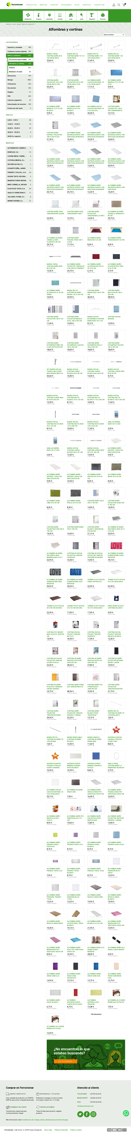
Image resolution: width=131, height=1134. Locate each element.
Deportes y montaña (19, 47)
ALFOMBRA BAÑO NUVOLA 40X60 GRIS (95, 896)
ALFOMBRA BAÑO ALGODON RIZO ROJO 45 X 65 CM (95, 266)
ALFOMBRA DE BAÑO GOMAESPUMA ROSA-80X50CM (116, 555)
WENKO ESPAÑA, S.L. (19, 201)
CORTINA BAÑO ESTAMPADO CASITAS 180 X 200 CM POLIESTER (75, 345)
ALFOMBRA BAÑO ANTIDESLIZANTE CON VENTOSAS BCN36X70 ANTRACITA (95, 161)
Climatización (28, 16)
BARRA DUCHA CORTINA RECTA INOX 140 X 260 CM (95, 424)
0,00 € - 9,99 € (19, 120)
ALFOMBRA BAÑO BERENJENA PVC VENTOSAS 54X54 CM (116, 923)
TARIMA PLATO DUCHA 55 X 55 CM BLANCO (96, 607)
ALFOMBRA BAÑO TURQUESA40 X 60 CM (116, 239)
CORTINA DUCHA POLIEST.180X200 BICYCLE (73, 634)
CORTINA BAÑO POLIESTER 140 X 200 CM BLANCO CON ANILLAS (55, 82)
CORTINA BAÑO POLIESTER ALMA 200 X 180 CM (116, 503)
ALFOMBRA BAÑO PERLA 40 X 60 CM (74, 502)
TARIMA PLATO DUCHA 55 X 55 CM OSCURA (75, 607)
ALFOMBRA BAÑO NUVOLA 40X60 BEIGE (55, 922)
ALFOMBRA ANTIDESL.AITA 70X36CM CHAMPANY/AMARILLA (96, 1002)
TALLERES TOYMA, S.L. (19, 197)
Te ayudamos (65, 1061)
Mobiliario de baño (20, 72)
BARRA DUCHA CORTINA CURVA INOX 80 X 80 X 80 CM (55, 398)
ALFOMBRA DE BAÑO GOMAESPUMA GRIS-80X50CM (54, 582)
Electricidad (49, 16)
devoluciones (50, 1120)
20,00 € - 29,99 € (19, 128)
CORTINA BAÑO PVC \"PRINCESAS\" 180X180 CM (95, 687)
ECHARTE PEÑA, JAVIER (19, 168)
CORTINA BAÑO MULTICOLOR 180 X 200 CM (115, 292)
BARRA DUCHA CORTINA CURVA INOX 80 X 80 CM (116, 371)
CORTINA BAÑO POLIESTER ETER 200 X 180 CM (55, 529)
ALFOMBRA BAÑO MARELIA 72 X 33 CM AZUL (115, 82)
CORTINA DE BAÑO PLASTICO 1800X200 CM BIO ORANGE (54, 687)
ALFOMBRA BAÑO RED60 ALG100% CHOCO (53, 818)
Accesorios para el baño (20, 60)
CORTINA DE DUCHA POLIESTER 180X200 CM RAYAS (74, 555)
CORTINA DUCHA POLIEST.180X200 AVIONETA (94, 634)
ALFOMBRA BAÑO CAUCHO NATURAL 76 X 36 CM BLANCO (95, 82)
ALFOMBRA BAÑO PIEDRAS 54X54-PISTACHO (53, 844)
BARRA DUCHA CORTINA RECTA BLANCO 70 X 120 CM (75, 398)
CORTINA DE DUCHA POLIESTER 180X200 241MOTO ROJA (54, 660)
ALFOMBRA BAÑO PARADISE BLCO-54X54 (114, 871)
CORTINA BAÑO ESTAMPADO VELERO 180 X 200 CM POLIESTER (116, 345)
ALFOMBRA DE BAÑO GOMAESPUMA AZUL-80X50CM (75, 582)
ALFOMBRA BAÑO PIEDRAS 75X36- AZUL (95, 870)
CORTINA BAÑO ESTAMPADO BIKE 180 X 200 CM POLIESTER (55, 345)
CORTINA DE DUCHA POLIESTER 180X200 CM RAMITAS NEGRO (95, 555)
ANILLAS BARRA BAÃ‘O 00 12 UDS (114, 423)
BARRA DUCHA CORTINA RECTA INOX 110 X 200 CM (75, 424)
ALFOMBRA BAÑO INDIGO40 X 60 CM (94, 239)
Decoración (19, 88)
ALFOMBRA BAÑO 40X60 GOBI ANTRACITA (73, 976)
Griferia (20, 68)
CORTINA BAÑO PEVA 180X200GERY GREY (75, 213)
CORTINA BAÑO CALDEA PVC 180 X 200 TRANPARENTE (115, 108)
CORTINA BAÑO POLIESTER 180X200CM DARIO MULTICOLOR (54, 713)
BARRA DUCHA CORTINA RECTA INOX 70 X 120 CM (55, 424)
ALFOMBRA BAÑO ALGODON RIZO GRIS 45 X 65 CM (115, 266)
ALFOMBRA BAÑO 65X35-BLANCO (53, 1001)
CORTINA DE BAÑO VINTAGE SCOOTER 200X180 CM (74, 660)
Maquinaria (92, 16)
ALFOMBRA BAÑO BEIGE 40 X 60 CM (114, 475)
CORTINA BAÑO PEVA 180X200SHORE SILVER (55, 213)
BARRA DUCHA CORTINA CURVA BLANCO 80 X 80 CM (74, 371)
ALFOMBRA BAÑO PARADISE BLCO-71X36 (73, 897)
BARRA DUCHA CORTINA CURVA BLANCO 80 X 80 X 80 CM (95, 371)
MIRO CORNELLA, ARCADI (19, 185)
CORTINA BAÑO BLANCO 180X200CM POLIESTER (95, 529)
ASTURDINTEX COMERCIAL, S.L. (19, 148)
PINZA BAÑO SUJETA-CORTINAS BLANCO (116, 607)
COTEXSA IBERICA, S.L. (19, 160)
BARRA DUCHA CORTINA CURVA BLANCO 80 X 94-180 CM (75, 450)
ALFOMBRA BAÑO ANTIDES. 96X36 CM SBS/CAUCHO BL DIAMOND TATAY (74, 477)
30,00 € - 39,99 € (19, 132)
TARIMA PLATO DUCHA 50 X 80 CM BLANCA (116, 581)
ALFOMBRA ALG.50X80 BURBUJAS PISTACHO (116, 1001)
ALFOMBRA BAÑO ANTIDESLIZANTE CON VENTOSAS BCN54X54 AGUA (95, 135)
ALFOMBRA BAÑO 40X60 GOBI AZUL (94, 975)
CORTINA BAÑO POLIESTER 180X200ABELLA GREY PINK (95, 214)
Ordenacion (19, 84)
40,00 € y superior (19, 136)
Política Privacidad (61, 1130)
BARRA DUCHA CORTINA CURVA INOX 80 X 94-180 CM (95, 450)
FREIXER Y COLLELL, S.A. (19, 172)
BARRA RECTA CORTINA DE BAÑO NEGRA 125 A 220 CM (75, 292)
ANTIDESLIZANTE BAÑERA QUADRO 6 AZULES (94, 766)
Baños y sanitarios (28, 24)
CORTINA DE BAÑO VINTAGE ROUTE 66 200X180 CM (94, 660)
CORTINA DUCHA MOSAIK (114, 318)
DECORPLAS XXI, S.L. (19, 164)
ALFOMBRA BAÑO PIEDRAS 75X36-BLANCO (73, 871)
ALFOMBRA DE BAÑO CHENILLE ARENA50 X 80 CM (116, 214)
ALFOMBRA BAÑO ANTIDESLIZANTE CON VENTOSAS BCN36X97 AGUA (55, 187)
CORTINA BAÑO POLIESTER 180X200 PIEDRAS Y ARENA (74, 713)
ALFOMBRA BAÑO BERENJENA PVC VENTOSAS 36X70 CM (55, 950)
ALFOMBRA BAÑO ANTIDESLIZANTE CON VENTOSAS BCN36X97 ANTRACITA (75, 187)
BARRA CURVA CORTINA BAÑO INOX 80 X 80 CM (54, 266)
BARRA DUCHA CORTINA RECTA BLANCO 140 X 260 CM (116, 398)
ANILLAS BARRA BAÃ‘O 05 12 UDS (53, 449)
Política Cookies (76, 1130)
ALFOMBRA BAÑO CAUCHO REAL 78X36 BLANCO (75, 923)
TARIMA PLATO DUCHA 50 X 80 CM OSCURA (55, 607)
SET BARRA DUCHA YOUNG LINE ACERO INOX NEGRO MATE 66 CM (55, 371)
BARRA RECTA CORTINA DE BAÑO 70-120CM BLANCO (116, 713)
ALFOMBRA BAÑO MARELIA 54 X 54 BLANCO (73, 108)
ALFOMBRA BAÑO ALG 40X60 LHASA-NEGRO (116, 949)
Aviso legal (48, 1130)
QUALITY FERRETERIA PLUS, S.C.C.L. (20, 193)
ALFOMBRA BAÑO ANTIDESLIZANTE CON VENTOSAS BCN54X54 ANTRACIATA (116, 135)
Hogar (71, 16)
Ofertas (54, 5)
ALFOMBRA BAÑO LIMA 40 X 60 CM (53, 502)
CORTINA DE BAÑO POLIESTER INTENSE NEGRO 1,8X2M (115, 660)
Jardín (81, 16)
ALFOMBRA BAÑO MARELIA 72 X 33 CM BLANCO (54, 108)
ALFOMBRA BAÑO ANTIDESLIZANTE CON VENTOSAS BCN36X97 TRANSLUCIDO (116, 161)
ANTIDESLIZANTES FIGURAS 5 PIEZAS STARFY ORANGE (54, 766)
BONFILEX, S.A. (19, 152)
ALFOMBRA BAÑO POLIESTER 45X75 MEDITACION (94, 818)
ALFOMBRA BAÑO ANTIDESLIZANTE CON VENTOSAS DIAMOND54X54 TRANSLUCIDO (116, 187)
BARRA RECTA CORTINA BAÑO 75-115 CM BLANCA (75, 56)
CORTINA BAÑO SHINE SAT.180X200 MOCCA (75, 686)
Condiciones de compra (30, 1120)
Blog (77, 5)
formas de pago (62, 1120)
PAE (19, 96)
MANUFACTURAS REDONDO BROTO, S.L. (20, 181)
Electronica (19, 76)
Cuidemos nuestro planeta (19, 51)
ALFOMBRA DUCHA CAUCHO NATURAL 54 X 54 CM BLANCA (55, 792)
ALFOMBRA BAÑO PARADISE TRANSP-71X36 (54, 897)
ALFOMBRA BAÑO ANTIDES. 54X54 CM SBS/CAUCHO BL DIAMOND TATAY (115, 450)
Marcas (43, 5)
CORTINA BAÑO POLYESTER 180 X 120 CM (55, 319)
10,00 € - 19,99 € (19, 124)
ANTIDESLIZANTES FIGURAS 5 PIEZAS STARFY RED (115, 739)
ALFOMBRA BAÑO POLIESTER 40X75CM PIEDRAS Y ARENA (116, 818)
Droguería (38, 16)
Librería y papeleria (19, 100)
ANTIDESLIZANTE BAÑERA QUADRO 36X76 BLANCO (73, 766)
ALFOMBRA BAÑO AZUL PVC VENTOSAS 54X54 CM (75, 950)
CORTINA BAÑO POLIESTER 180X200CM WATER (115, 687)
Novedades (66, 5)
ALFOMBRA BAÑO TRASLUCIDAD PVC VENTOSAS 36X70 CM (95, 792)
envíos (42, 1120)
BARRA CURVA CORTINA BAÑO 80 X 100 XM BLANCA (54, 56)
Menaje (19, 80)
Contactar (99, 5)
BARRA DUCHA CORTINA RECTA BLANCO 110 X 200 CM (95, 398)
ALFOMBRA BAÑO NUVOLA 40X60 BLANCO (114, 897)
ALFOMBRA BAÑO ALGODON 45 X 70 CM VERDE (55, 292)
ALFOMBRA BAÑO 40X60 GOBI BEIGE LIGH (114, 976)
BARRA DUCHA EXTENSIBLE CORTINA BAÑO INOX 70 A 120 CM (95, 319)
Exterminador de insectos (19, 104)
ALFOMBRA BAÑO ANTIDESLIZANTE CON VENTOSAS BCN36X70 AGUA (75, 161)
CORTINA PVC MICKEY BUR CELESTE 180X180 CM (55, 634)
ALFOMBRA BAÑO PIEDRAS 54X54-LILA (75, 843)
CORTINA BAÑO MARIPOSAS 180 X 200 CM (95, 292)
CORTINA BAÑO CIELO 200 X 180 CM (95, 502)
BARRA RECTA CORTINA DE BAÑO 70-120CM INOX (55, 739)
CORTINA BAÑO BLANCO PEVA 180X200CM (93, 713)
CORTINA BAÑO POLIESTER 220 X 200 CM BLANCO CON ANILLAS (75, 82)
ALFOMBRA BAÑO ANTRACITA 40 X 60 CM (94, 476)
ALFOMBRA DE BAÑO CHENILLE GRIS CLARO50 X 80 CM (54, 240)
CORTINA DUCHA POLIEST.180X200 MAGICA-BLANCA (114, 634)
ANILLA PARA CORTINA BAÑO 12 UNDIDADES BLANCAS (116, 766)
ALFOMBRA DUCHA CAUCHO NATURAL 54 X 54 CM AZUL (95, 108)
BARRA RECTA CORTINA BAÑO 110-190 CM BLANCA (95, 56)
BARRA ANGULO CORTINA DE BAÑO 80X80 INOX (94, 739)
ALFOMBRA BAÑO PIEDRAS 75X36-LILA (54, 870)
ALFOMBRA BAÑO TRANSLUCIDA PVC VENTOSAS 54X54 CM (116, 792)
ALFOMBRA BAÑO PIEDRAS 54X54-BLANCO (94, 844)
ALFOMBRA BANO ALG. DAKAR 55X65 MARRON (96, 950)
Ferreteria (60, 16)
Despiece (87, 5)
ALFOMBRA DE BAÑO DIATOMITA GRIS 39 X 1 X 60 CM (116, 529)
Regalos (19, 92)
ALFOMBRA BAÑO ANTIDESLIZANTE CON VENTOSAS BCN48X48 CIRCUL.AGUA (95, 187)
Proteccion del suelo (19, 108)
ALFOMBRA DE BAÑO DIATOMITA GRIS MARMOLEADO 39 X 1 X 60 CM (55, 555)
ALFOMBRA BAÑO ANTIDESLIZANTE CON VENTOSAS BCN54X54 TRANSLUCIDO (75, 135)
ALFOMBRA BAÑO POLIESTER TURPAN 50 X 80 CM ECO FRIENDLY (75, 266)
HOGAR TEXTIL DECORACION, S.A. (20, 177)
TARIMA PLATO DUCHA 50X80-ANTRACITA (96, 581)
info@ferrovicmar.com (85, 1106)
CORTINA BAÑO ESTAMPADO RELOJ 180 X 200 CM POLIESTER (94, 345)
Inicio (14, 24)
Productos (31, 5)
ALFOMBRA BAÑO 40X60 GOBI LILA (53, 975)
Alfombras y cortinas (20, 64)
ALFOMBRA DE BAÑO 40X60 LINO (75, 791)
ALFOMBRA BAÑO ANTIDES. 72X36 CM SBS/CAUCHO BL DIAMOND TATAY (54, 477)
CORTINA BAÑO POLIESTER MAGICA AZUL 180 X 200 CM (74, 319)
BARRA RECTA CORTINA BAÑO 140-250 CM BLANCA (115, 56)
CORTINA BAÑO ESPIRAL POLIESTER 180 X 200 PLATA (54, 135)
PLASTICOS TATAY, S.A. (19, 189)
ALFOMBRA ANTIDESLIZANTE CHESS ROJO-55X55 (74, 1002)
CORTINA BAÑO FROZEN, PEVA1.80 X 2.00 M (75, 240)
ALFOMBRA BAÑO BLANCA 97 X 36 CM (95, 922)
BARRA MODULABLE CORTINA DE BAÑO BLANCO (74, 739)
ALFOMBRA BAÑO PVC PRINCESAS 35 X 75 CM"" (75, 818)
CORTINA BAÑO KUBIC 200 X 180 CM (75, 528)
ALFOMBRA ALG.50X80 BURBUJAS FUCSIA (55, 1027)
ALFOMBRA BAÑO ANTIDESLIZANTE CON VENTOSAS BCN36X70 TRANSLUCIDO (55, 161)
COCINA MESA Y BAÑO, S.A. (19, 156)
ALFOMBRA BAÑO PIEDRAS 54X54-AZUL (116, 843)
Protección (103, 16)
